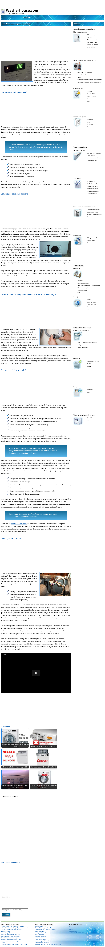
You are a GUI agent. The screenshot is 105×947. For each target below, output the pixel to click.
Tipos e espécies (39, 937)
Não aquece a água (92, 42)
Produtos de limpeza (92, 364)
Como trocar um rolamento (85, 72)
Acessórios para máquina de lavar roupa (11, 939)
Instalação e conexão (83, 283)
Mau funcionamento (80, 32)
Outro (88, 101)
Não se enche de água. (93, 39)
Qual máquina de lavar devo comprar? (10, 936)
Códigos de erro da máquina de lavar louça (45, 929)
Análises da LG (91, 181)
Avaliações (77, 178)
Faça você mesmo (82, 290)
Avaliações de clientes (40, 936)
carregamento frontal (92, 212)
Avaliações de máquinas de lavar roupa (10, 934)
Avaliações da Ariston (93, 191)
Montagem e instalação (40, 933)
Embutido (89, 418)
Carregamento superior (93, 209)
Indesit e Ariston (91, 94)
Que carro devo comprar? (94, 153)
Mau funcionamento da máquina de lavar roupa (12, 926)
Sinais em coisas (91, 302)
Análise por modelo (92, 44)
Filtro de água (91, 240)
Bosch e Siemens (91, 96)
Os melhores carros (92, 160)
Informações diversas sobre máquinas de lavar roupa (14, 944)
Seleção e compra (79, 150)
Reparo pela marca (82, 347)
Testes (70, 926)
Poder (88, 122)
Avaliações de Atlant (92, 186)
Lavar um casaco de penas (94, 307)
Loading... (4, 654)
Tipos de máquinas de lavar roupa (84, 207)
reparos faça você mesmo (41, 926)
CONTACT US (73, 931)
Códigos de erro (78, 88)
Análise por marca (5, 931)
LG (88, 98)
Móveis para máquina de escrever (86, 288)
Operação (76, 268)
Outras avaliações (92, 193)
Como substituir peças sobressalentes (44, 928)
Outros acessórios (92, 243)
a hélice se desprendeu (19, 524)
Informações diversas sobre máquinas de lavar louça (48, 944)
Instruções (80, 280)
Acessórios (77, 235)
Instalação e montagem (93, 361)
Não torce (89, 37)
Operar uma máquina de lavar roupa (10, 941)
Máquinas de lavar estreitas (94, 214)
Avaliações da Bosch (92, 188)
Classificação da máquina (94, 158)
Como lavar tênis (91, 304)
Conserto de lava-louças (81, 330)
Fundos (89, 299)
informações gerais (79, 117)
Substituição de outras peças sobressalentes (89, 82)
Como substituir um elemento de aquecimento (90, 79)
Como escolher (91, 155)
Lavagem (76, 297)
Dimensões (90, 124)
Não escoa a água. (92, 35)
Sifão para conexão (92, 238)
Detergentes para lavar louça (42, 942)
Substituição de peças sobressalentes (85, 60)
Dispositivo (90, 119)
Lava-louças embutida (40, 939)
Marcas (26, 17)
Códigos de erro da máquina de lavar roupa (11, 929)
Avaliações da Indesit (93, 184)
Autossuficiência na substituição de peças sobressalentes (15, 928)
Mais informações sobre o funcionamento (89, 285)
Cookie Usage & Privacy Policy (77, 932)
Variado (80, 293)
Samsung (89, 91)
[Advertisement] (36, 41)
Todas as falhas (91, 47)
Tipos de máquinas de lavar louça (84, 415)
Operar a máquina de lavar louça (43, 941)
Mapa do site (72, 929)
